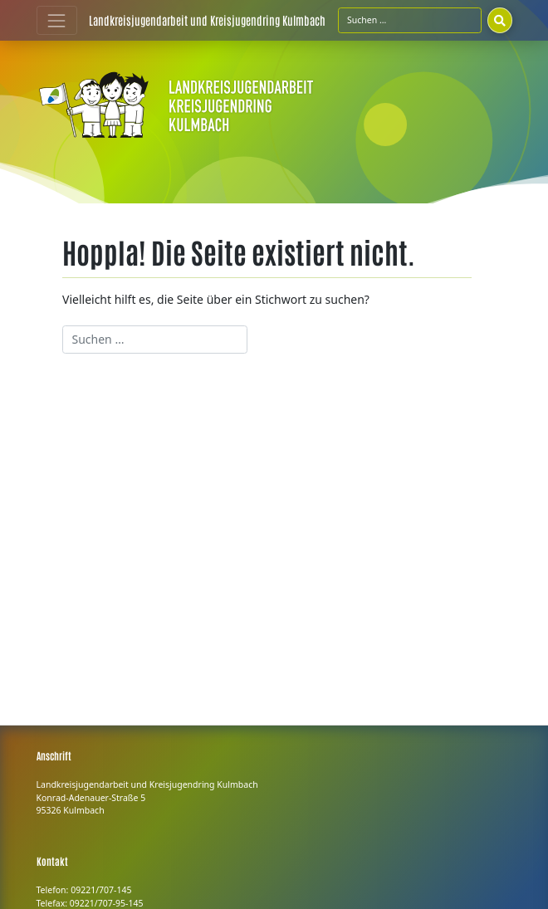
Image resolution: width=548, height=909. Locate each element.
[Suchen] (499, 19)
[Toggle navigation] (57, 20)
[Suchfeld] (410, 19)
